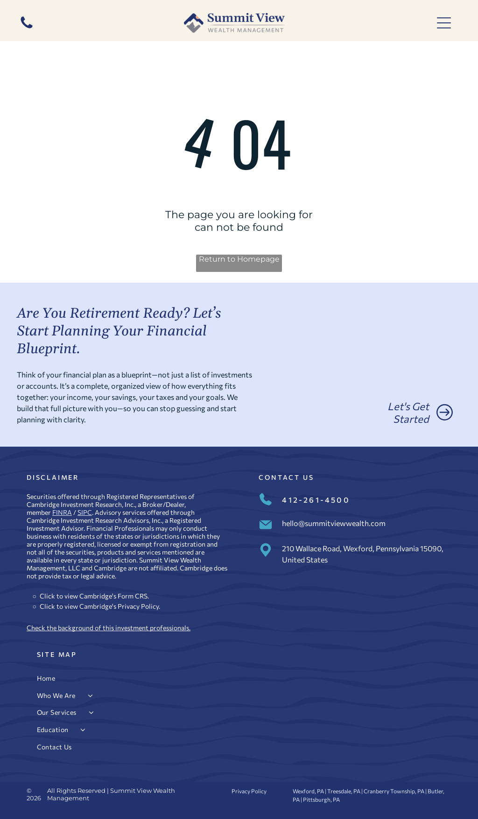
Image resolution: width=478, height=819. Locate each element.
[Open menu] (444, 23)
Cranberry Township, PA (394, 791)
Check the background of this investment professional (106, 628)
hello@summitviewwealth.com (334, 523)
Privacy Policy (138, 606)
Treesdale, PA (343, 791)
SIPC (84, 512)
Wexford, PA (308, 791)
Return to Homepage (239, 259)
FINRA (62, 512)
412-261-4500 (316, 499)
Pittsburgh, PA (321, 799)
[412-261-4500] (26, 27)
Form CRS (133, 596)
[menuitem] (239, 678)
